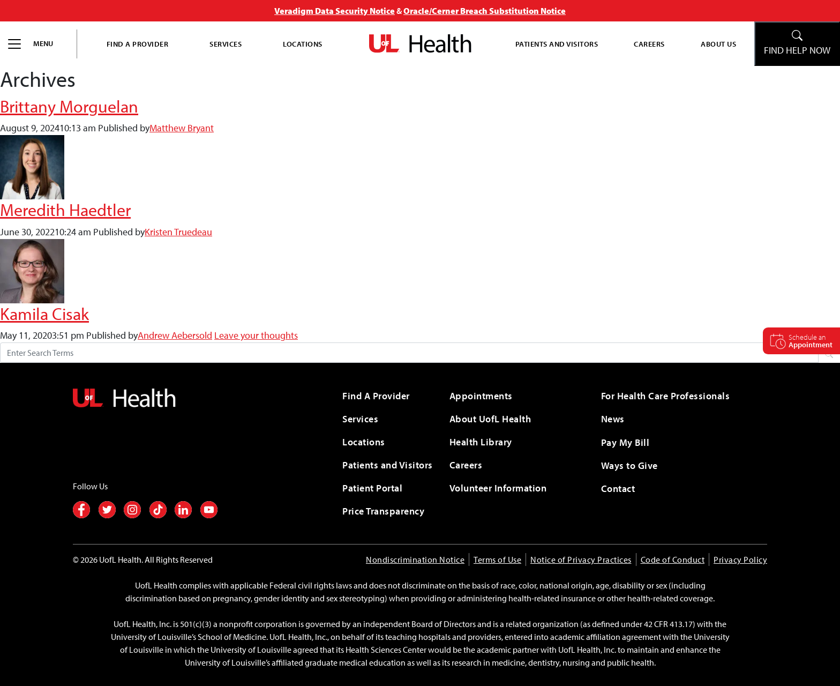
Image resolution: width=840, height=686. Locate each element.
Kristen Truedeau (178, 232)
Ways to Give (629, 465)
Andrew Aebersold (175, 335)
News (613, 419)
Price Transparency (383, 511)
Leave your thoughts (256, 335)
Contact (618, 488)
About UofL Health (490, 419)
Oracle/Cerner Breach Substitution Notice (484, 10)
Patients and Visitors (556, 44)
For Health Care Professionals (665, 396)
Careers (649, 44)
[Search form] (409, 352)
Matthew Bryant (181, 128)
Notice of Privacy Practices (581, 559)
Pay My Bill (625, 442)
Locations (302, 44)
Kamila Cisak (44, 313)
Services (225, 44)
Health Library (480, 442)
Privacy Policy (740, 559)
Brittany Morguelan (69, 106)
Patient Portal (372, 488)
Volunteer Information (498, 488)
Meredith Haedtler (65, 209)
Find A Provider (138, 44)
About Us (718, 44)
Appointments (481, 396)
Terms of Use (497, 559)
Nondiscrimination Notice (415, 559)
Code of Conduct (673, 559)
